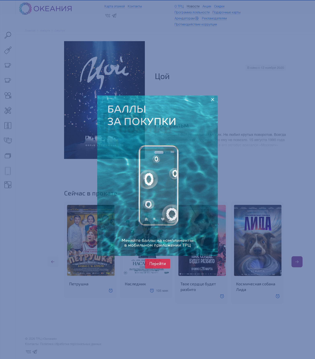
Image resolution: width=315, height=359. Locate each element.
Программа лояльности (192, 12)
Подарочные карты (226, 12)
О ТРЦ (179, 6)
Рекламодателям (214, 18)
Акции (206, 6)
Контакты (135, 6)
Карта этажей (114, 6)
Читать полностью (168, 153)
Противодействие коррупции (196, 24)
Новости (193, 6)
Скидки (219, 6)
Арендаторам (187, 18)
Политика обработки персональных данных (70, 344)
